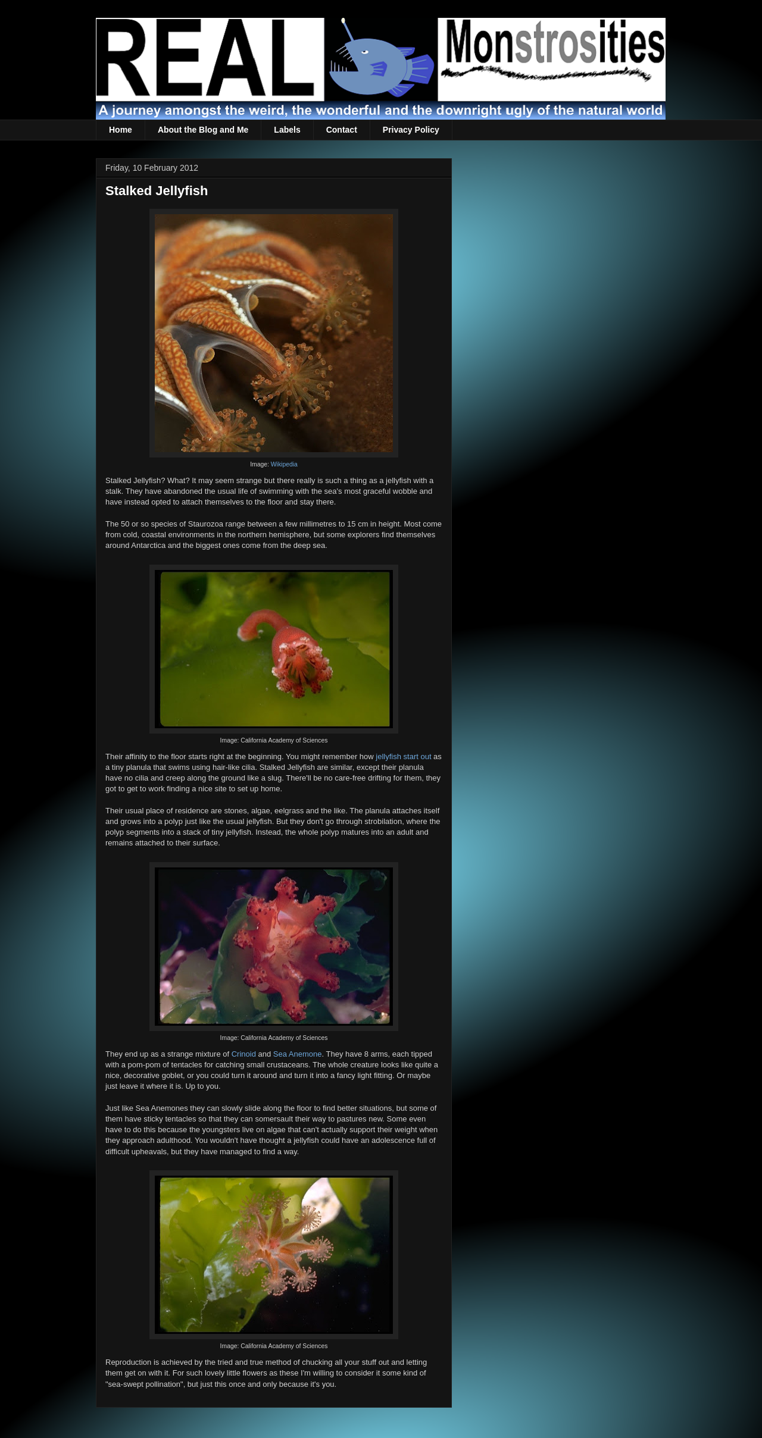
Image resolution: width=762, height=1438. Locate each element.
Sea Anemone (297, 1053)
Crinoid (244, 1053)
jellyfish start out (403, 756)
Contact (341, 129)
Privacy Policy (411, 129)
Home (120, 129)
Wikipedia (284, 464)
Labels (287, 129)
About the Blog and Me (203, 129)
